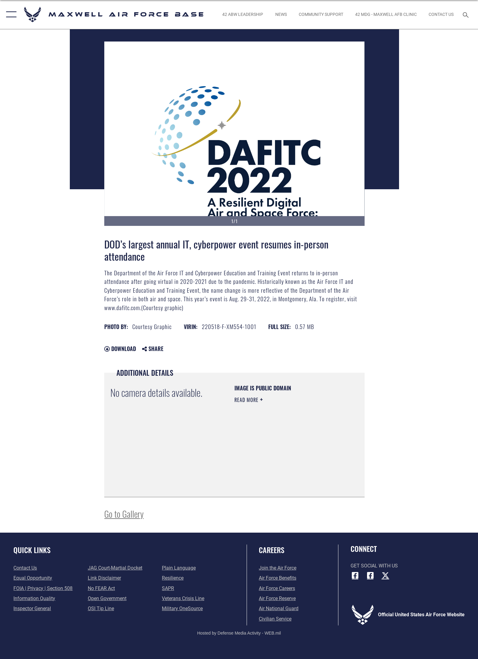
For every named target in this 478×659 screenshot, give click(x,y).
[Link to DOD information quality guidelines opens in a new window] (34, 598)
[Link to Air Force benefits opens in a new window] (277, 578)
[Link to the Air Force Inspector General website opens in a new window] (32, 608)
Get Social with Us (374, 566)
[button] (10, 14)
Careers (271, 550)
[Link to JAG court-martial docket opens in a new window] (115, 568)
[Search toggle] (466, 14)
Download (120, 349)
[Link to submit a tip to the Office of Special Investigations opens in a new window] (101, 608)
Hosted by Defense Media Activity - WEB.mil (239, 633)
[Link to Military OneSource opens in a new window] (182, 608)
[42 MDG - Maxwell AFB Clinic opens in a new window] (386, 14)
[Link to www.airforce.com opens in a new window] (277, 568)
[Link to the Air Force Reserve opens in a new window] (277, 598)
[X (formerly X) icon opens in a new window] (385, 575)
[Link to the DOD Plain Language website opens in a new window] (179, 568)
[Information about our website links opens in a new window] (104, 578)
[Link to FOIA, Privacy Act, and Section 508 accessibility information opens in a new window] (43, 588)
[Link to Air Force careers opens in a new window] (277, 588)
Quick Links (32, 550)
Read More (247, 400)
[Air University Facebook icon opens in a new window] (370, 575)
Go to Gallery (124, 513)
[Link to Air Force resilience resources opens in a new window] (173, 578)
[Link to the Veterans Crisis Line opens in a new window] (183, 598)
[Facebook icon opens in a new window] (355, 575)
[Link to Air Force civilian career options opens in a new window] (275, 619)
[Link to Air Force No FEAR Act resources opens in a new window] (101, 588)
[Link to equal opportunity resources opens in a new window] (32, 578)
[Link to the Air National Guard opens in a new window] (278, 608)
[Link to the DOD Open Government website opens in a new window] (107, 598)
